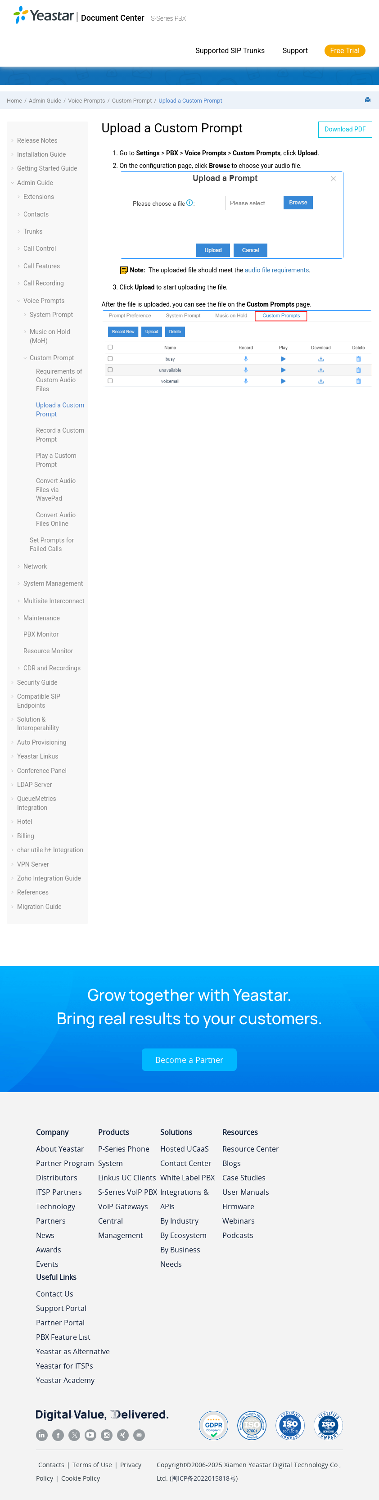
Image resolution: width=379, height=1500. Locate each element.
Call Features (41, 266)
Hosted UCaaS (184, 1149)
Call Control (39, 248)
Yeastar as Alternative (73, 1351)
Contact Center (186, 1163)
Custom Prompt (132, 100)
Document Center (112, 18)
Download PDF (345, 129)
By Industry (179, 1221)
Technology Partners (55, 1214)
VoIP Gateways (123, 1206)
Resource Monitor (48, 651)
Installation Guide (41, 154)
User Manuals (245, 1192)
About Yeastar (60, 1149)
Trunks (32, 231)
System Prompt (51, 314)
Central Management (120, 1228)
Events (47, 1264)
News (45, 1235)
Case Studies (244, 1178)
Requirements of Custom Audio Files (59, 380)
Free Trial (345, 50)
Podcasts (237, 1235)
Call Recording (43, 283)
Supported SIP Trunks (230, 50)
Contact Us (54, 1294)
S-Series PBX (168, 18)
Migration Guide (39, 906)
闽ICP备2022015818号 (203, 1478)
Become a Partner (189, 1059)
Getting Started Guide (47, 168)
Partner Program (65, 1163)
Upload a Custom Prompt (190, 100)
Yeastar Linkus (37, 756)
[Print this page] (368, 100)
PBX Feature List (63, 1337)
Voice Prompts (86, 100)
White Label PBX (187, 1178)
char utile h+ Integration (50, 850)
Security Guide (37, 682)
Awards (48, 1250)
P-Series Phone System (123, 1156)
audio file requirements (277, 270)
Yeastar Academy (65, 1380)
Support (295, 50)
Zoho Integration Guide (49, 878)
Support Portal (61, 1308)
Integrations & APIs (184, 1199)
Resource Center (250, 1149)
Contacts (36, 214)
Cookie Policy (80, 1478)
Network (35, 566)
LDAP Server (34, 784)
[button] (13, 140)
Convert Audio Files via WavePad (56, 489)
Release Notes (37, 140)
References (33, 892)
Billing (25, 836)
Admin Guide (45, 100)
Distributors (56, 1178)
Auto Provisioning (42, 742)
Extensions (38, 196)
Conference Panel (42, 770)
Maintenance (41, 618)
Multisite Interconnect (54, 601)
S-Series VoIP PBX (127, 1192)
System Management (53, 583)
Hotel (24, 821)
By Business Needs (180, 1257)
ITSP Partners (59, 1192)
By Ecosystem (183, 1235)
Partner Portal (60, 1323)
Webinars (238, 1221)
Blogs (231, 1163)
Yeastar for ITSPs (64, 1366)
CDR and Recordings (52, 668)
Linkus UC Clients (127, 1178)
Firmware (238, 1206)
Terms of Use (92, 1464)
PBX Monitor (41, 634)
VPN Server (33, 864)
